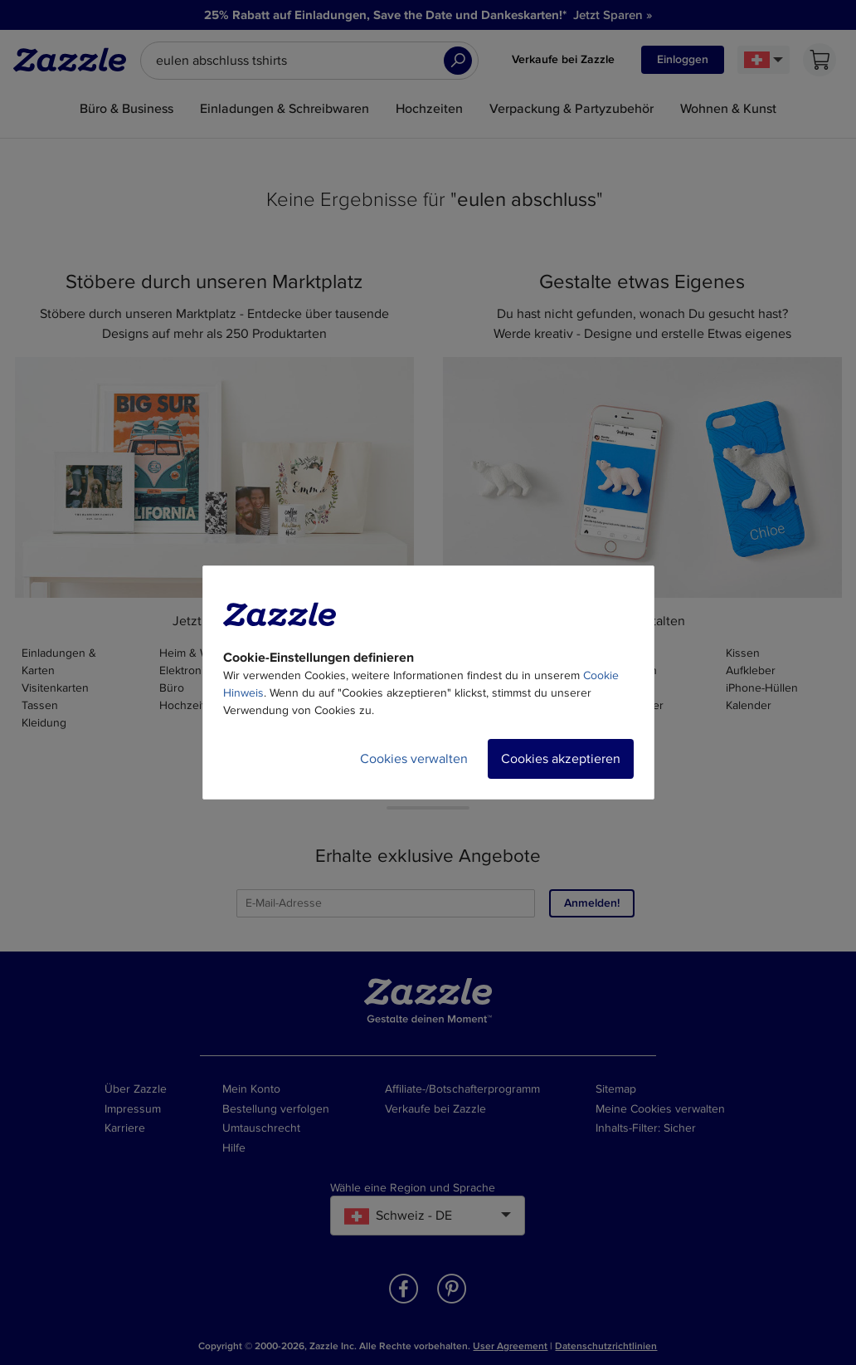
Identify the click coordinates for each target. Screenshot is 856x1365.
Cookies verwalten (414, 759)
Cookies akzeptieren (560, 759)
